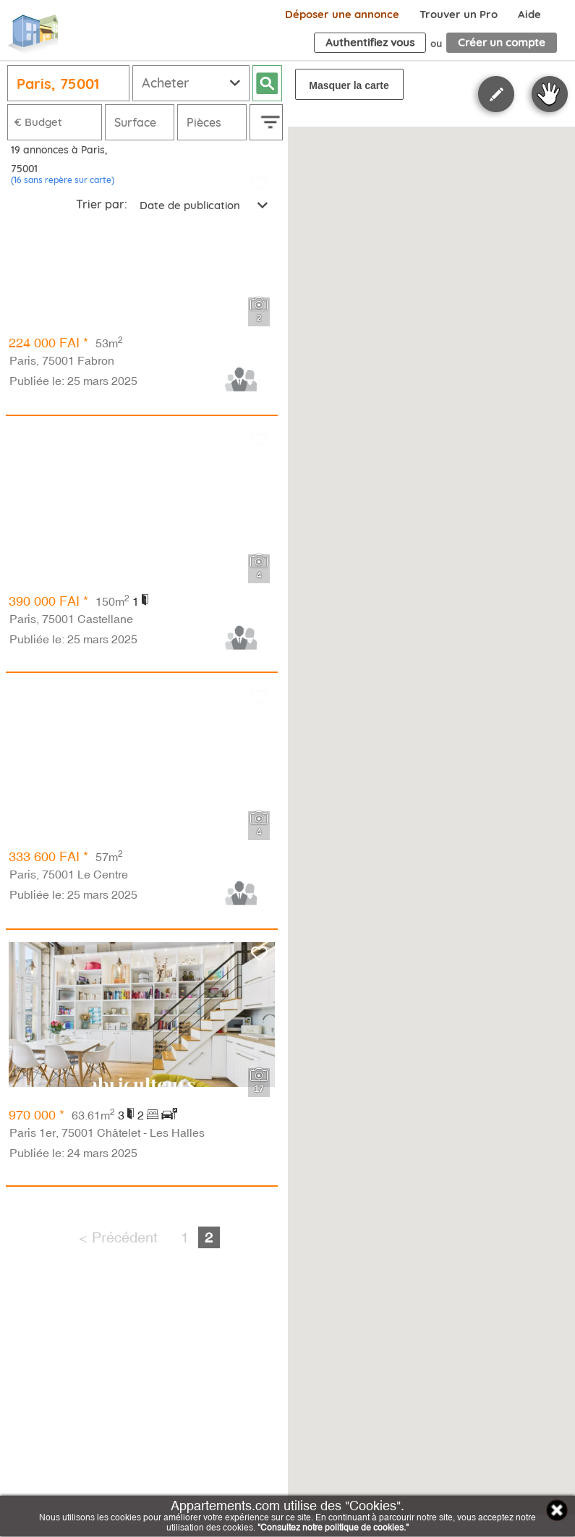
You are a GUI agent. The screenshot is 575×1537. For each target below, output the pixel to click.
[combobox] (202, 205)
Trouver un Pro (458, 14)
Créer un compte (501, 42)
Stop (549, 94)
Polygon (496, 94)
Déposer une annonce (342, 14)
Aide (529, 14)
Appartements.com (32, 34)
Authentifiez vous (369, 42)
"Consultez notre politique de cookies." (333, 1528)
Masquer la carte (349, 85)
